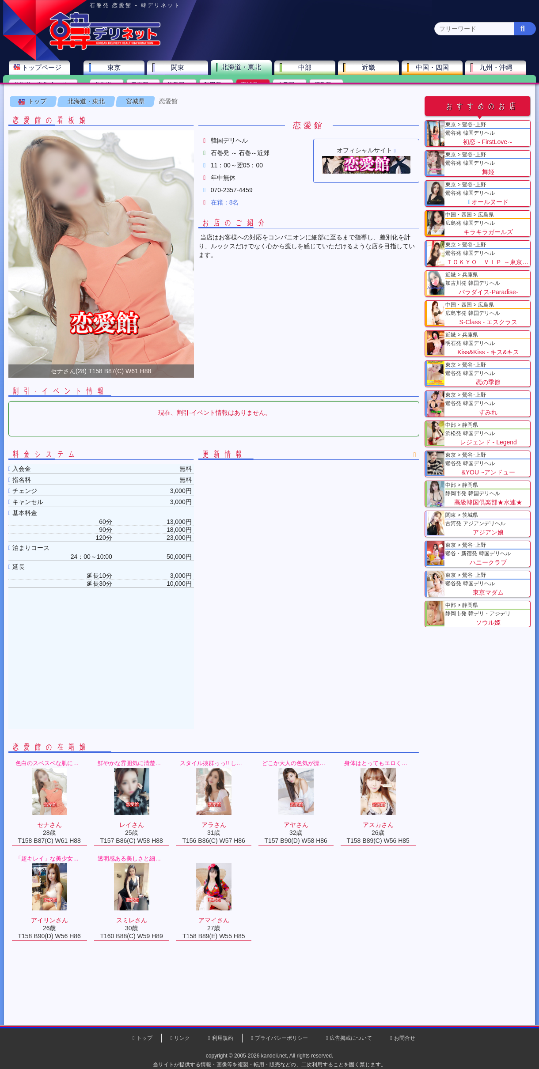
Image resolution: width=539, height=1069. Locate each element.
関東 (179, 69)
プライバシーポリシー (281, 1038)
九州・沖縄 (497, 69)
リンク (182, 1038)
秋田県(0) (217, 86)
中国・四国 (433, 69)
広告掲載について (351, 1038)
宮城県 (135, 110)
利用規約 (222, 1038)
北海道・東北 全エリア (44, 86)
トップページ (43, 69)
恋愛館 (168, 110)
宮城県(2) (254, 86)
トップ (37, 110)
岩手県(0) (181, 86)
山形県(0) (291, 86)
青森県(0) (145, 86)
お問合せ (404, 1038)
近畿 (369, 69)
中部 (306, 69)
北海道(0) (108, 86)
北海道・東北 (242, 68)
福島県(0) (327, 86)
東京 (115, 69)
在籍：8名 (225, 211)
